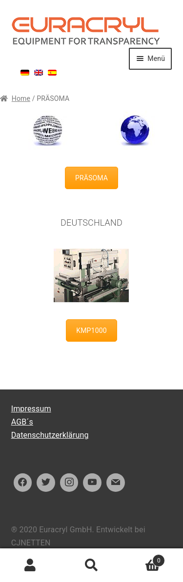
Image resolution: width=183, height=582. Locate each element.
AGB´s (22, 422)
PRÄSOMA (91, 178)
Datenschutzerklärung (50, 435)
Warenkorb (143, 559)
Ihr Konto (30, 565)
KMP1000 (91, 330)
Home (21, 98)
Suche (91, 565)
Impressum (31, 408)
